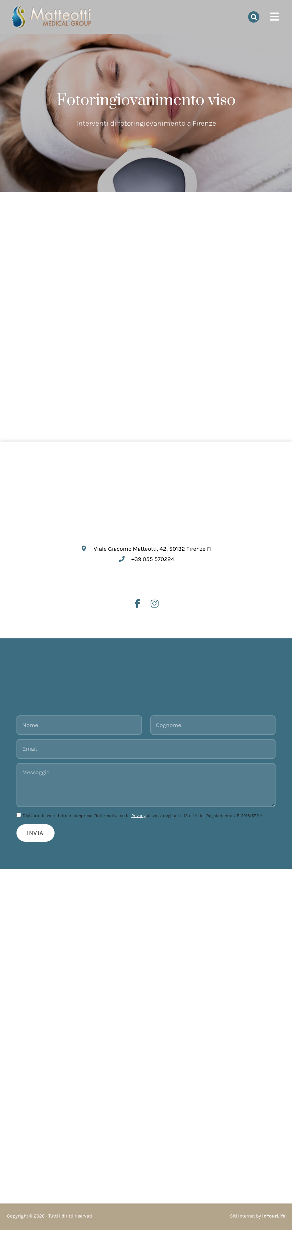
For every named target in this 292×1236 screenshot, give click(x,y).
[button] (253, 16)
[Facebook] (137, 605)
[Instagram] (155, 605)
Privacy (138, 820)
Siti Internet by (257, 1222)
